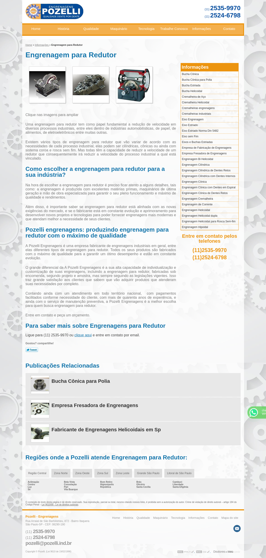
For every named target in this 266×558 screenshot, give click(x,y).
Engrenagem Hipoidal (195, 227)
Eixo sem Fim (190, 136)
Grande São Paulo (148, 473)
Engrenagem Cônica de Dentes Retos (205, 193)
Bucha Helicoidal (192, 91)
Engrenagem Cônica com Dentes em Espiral (209, 187)
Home (35, 29)
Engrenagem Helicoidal (196, 210)
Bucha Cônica (190, 74)
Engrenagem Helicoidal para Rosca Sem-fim (209, 221)
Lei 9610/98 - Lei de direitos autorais (60, 504)
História (63, 29)
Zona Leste (122, 473)
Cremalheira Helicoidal (195, 102)
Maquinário (118, 29)
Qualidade (91, 29)
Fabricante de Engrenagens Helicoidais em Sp (106, 429)
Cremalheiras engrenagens (198, 108)
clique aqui (83, 335)
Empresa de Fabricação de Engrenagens (207, 147)
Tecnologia (146, 29)
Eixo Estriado (190, 125)
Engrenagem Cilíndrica (196, 164)
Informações (201, 29)
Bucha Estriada (191, 85)
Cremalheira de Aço (194, 96)
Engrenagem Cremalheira (197, 198)
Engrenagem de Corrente (197, 204)
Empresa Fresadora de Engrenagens (204, 153)
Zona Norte (61, 473)
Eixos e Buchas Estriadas (197, 142)
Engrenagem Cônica (194, 181)
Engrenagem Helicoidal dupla (200, 215)
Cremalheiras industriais (196, 113)
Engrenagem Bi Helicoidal (197, 159)
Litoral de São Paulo (179, 473)
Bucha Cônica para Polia (197, 79)
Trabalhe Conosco (174, 29)
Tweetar (32, 349)
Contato (229, 29)
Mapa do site (229, 517)
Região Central (37, 473)
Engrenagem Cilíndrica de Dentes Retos (206, 170)
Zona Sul (102, 473)
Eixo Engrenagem (193, 119)
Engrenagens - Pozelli (71, 13)
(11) (223, 9)
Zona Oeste (82, 473)
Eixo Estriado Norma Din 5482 (200, 130)
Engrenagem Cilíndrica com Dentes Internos (208, 176)
